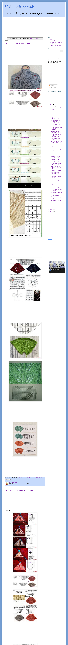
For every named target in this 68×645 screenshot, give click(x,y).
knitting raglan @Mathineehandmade (20, 490)
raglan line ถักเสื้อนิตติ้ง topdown (18, 43)
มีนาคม (52, 203)
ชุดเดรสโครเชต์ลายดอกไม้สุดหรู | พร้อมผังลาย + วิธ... (56, 109)
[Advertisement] (21, 26)
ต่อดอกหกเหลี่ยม (53, 40)
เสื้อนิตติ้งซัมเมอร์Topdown (56, 170)
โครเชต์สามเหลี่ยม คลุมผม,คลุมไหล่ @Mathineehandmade (56, 121)
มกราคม (53, 207)
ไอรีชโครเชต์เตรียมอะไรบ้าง (55, 45)
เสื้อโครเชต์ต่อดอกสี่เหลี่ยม (56, 187)
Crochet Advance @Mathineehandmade (56, 115)
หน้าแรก (51, 39)
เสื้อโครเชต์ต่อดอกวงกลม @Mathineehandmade (56, 154)
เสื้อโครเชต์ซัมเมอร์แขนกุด (56, 195)
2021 (51, 217)
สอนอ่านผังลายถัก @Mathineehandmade (56, 113)
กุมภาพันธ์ (53, 205)
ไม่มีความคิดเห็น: (39, 477)
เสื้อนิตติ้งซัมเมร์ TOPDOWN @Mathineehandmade (56, 157)
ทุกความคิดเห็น (53, 87)
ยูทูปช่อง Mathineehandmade (56, 42)
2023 (51, 213)
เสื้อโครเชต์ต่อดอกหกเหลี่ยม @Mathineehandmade (56, 164)
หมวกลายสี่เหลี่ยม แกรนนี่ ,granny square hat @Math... (56, 167)
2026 (51, 104)
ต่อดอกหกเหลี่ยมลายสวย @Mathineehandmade (56, 173)
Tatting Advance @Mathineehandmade (56, 118)
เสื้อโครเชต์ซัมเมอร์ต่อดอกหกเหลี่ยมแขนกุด (56, 190)
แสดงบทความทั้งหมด (34, 38)
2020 (51, 218)
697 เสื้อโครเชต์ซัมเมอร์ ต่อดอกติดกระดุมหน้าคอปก (56, 142)
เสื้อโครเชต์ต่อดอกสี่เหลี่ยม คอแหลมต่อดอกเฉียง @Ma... (56, 182)
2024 (51, 211)
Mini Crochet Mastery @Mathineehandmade (56, 132)
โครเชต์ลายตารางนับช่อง (56, 200)
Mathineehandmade (19, 7)
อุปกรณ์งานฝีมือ (53, 44)
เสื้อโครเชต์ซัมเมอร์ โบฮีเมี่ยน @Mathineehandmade (57, 148)
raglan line (12, 480)
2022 (51, 215)
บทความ (51, 85)
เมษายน (53, 106)
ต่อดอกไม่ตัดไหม (54, 199)
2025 (51, 209)
